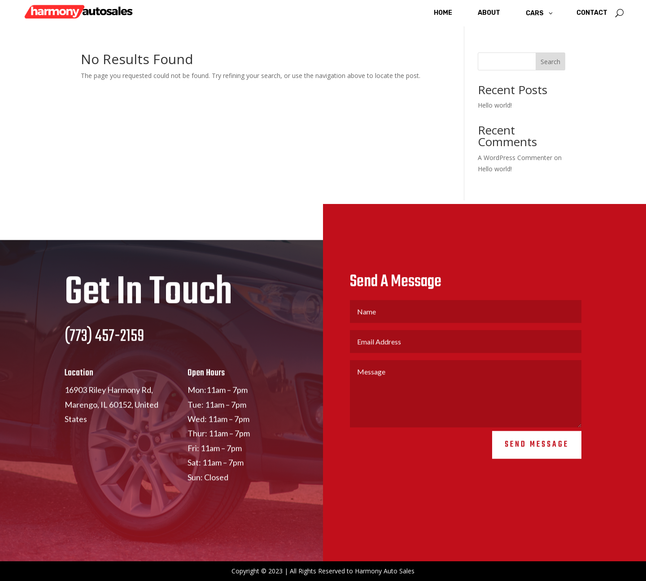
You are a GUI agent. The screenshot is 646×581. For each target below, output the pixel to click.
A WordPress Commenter (515, 157)
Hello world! (495, 105)
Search (550, 61)
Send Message (537, 453)
